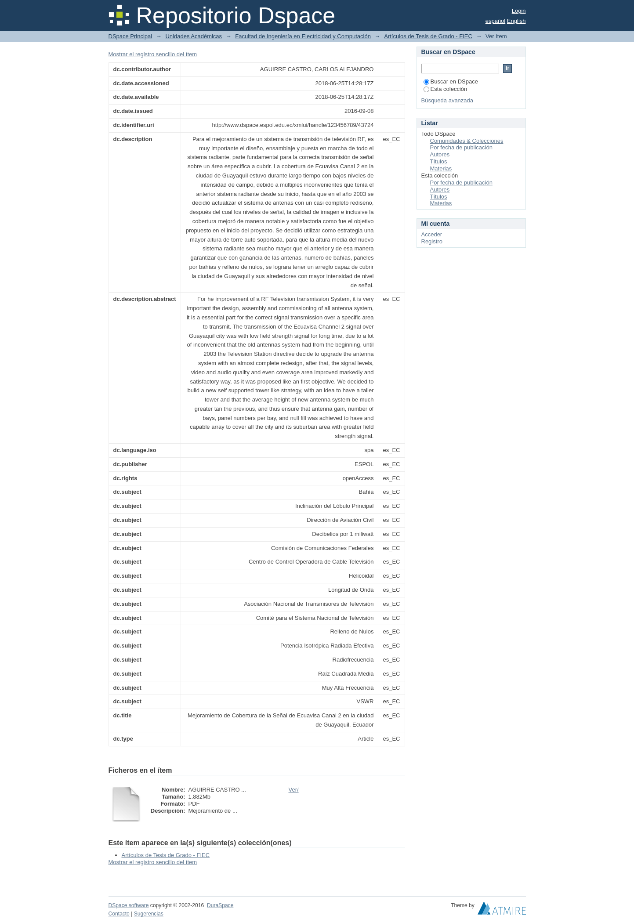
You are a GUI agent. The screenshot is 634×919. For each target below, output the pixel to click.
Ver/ (294, 789)
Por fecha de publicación (461, 147)
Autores (440, 154)
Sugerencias (148, 914)
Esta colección (445, 89)
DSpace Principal (130, 36)
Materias (441, 168)
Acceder (431, 234)
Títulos (438, 161)
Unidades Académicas (193, 36)
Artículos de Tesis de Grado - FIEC (428, 36)
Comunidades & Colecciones (467, 140)
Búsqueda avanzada (447, 100)
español (495, 21)
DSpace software (129, 905)
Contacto (119, 914)
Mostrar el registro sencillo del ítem (153, 54)
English (516, 21)
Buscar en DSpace (451, 81)
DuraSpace (220, 905)
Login (519, 10)
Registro (431, 241)
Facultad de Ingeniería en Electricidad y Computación (303, 36)
